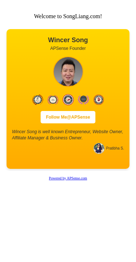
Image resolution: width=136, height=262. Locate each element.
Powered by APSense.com (68, 178)
